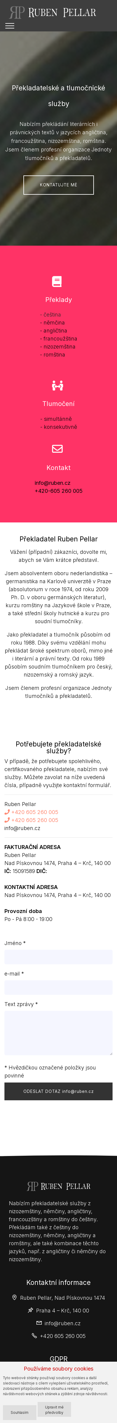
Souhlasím (19, 1412)
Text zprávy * (21, 1004)
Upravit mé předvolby (54, 1410)
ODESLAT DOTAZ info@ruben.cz (58, 1091)
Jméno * (15, 943)
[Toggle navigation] (10, 26)
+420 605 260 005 (31, 812)
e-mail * (14, 973)
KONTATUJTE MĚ (58, 185)
